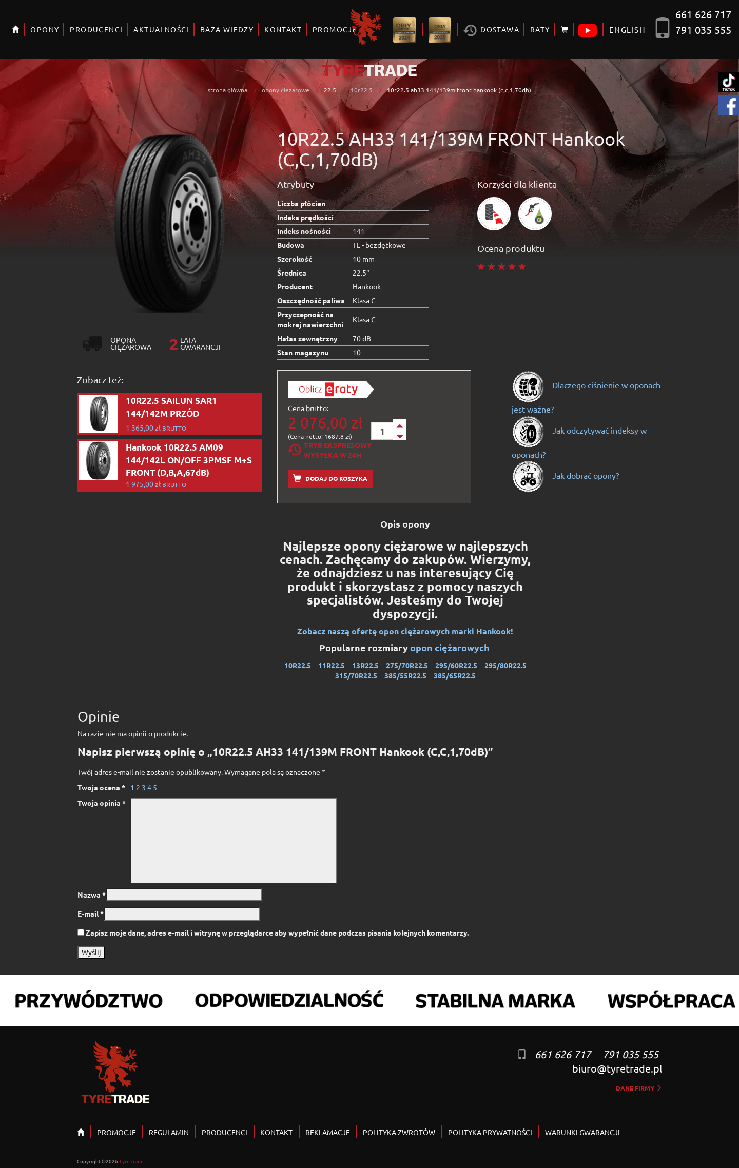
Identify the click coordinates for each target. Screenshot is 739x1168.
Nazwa (91, 894)
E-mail (90, 913)
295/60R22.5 (456, 665)
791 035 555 (703, 29)
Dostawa (491, 30)
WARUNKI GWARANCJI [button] (582, 1132)
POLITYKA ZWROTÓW (399, 1132)
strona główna (227, 90)
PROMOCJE (116, 1132)
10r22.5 (362, 90)
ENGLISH (627, 29)
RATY (540, 29)
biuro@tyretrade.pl (617, 1068)
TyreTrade (131, 1161)
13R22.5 (365, 665)
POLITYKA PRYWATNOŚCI (490, 1132)
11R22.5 (331, 665)
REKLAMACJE (327, 1132)
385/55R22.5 (405, 675)
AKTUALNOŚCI (161, 29)
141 (359, 231)
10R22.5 (297, 665)
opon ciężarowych (451, 647)
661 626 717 (703, 14)
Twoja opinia (101, 802)
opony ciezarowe (285, 90)
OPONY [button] (44, 29)
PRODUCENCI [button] (96, 29)
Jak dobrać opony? (565, 475)
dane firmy (639, 1088)
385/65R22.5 (455, 675)
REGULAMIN (169, 1132)
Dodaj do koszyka (330, 478)
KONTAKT (283, 29)
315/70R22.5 (356, 675)
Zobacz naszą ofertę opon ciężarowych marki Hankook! (405, 631)
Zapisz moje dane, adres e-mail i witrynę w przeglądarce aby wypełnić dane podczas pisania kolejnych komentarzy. (277, 932)
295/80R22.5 (505, 665)
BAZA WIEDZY (227, 29)
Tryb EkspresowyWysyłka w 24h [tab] (330, 449)
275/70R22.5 (407, 665)
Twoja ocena (101, 787)
